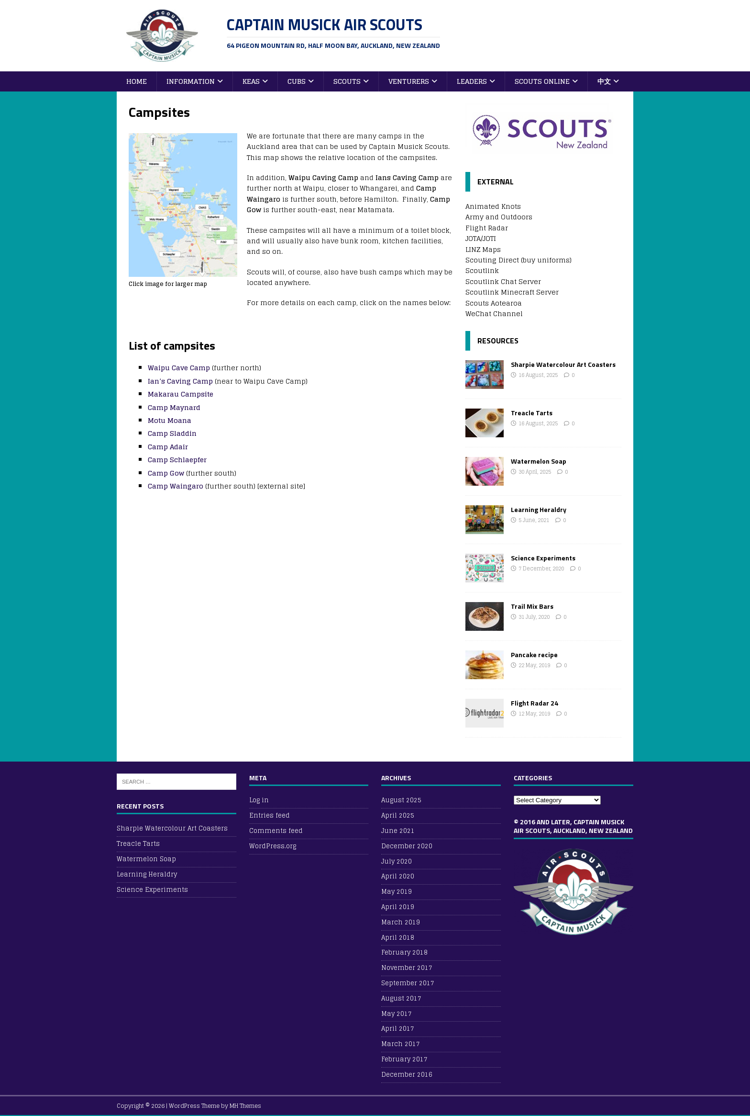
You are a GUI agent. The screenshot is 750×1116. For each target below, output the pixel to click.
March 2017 (400, 1043)
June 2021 (398, 830)
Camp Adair (168, 447)
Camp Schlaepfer (177, 460)
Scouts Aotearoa (493, 303)
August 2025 (401, 801)
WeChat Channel (494, 313)
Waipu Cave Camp (179, 368)
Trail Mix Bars (532, 606)
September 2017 (407, 983)
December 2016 (406, 1074)
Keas (251, 81)
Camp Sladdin (172, 433)
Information (190, 81)
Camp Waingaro (175, 486)
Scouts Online (542, 81)
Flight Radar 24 (534, 703)
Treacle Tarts (531, 413)
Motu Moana (169, 420)
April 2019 (397, 906)
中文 (604, 81)
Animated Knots (493, 206)
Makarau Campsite (180, 394)
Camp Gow (166, 473)
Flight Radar (486, 228)
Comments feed (276, 830)
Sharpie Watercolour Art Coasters (563, 364)
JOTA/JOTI (480, 238)
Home (136, 81)
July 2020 (396, 861)
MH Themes (245, 1106)
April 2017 (397, 1028)
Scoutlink (482, 270)
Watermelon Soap (538, 461)
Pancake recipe (534, 654)
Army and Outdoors (498, 217)
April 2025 (397, 815)
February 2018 (404, 952)
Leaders (472, 81)
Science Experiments (543, 558)
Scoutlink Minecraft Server (512, 292)
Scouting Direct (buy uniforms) (518, 260)
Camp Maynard (174, 407)
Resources (497, 340)
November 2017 (406, 967)
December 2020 (406, 846)
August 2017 (401, 998)
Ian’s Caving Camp (180, 381)
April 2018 (397, 937)
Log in (259, 801)
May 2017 (396, 1013)
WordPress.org (272, 846)
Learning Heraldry (538, 509)
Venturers (408, 81)
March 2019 (400, 922)
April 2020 (397, 876)
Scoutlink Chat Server (503, 281)
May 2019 (396, 891)
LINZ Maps (483, 249)
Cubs (296, 81)
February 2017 (404, 1059)
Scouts (347, 81)
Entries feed (269, 815)
